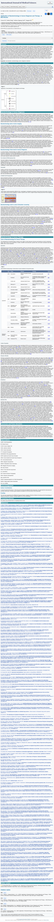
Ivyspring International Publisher (25, 919)
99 (48, 281)
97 (48, 273)
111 (49, 320)
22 (31, 162)
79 (39, 382)
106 (49, 302)
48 (34, 227)
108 (49, 309)
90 (34, 406)
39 (42, 221)
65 (49, 357)
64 (30, 353)
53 (21, 253)
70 (25, 367)
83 (33, 390)
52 (10, 250)
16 (6, 138)
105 (49, 299)
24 (32, 162)
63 (17, 352)
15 (40, 136)
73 (26, 367)
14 (13, 132)
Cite (34, 11)
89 (22, 403)
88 (50, 401)
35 (37, 214)
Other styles (8, 34)
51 (23, 248)
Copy (3, 34)
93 (33, 417)
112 (49, 323)
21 (50, 153)
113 (49, 327)
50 (32, 232)
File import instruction (11, 40)
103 (49, 292)
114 (49, 331)
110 (49, 316)
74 (16, 377)
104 (49, 296)
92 (18, 415)
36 (50, 219)
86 (29, 395)
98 (48, 277)
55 (48, 260)
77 (18, 377)
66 (52, 360)
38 (51, 219)
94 (30, 418)
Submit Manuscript (13, 6)
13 (22, 130)
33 (35, 214)
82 (25, 387)
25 (31, 165)
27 (39, 170)
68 (1, 361)
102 (49, 289)
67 (46, 364)
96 (1, 421)
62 (42, 350)
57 (5, 264)
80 (44, 385)
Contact (23, 6)
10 (18, 119)
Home (2, 6)
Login (20, 6)
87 (21, 397)
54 (36, 258)
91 (13, 409)
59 (10, 349)
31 (3, 187)
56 (4, 264)
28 (46, 172)
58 (19, 346)
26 (38, 170)
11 (28, 121)
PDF (46, 10)
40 (43, 221)
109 (49, 313)
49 (12, 231)
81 (46, 385)
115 (49, 335)
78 (41, 381)
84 (28, 395)
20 (12, 141)
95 (52, 420)
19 (9, 138)
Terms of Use (46, 920)
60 (40, 350)
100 (49, 284)
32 (18, 210)
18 (7, 138)
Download (4, 40)
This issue (29, 11)
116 (49, 338)
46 (42, 223)
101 (49, 287)
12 (30, 121)
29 (52, 179)
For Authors (7, 6)
